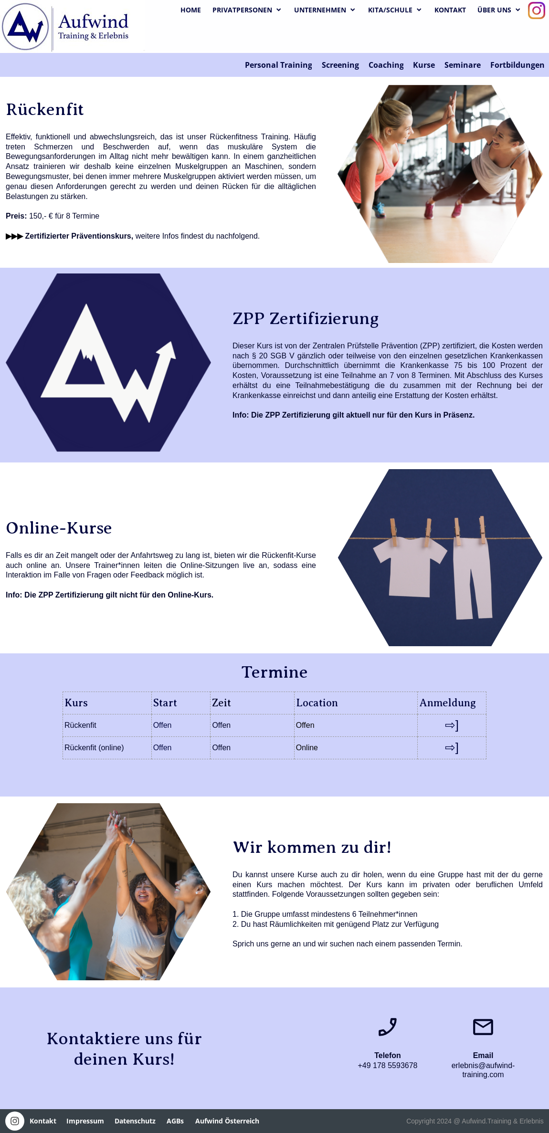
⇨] (452, 725)
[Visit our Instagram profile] (536, 10)
